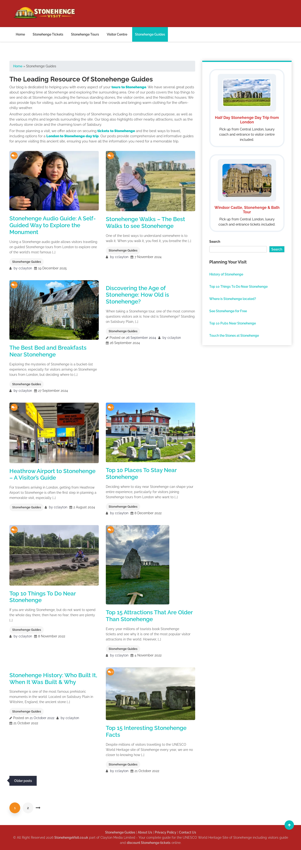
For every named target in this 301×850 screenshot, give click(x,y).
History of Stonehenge (226, 274)
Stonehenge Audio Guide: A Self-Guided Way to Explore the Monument (52, 225)
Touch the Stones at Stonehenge (234, 335)
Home (20, 34)
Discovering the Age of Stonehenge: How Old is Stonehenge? (137, 295)
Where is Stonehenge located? (232, 299)
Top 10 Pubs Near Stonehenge (232, 323)
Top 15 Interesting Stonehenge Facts (146, 731)
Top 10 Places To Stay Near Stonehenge (141, 473)
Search (214, 241)
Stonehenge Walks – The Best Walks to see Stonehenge (145, 222)
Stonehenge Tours (85, 34)
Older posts (23, 781)
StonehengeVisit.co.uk (71, 837)
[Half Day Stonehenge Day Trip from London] (247, 108)
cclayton (25, 268)
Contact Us (187, 832)
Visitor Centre (117, 34)
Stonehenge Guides (150, 34)
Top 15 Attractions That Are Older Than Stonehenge (149, 616)
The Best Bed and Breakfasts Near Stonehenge (48, 351)
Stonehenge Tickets (48, 34)
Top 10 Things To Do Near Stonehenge (42, 597)
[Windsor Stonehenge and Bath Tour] (247, 193)
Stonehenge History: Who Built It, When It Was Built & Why (53, 678)
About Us (145, 832)
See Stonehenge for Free (228, 311)
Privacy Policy (165, 832)
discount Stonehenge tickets (148, 843)
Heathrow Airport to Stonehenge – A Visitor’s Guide (52, 474)
